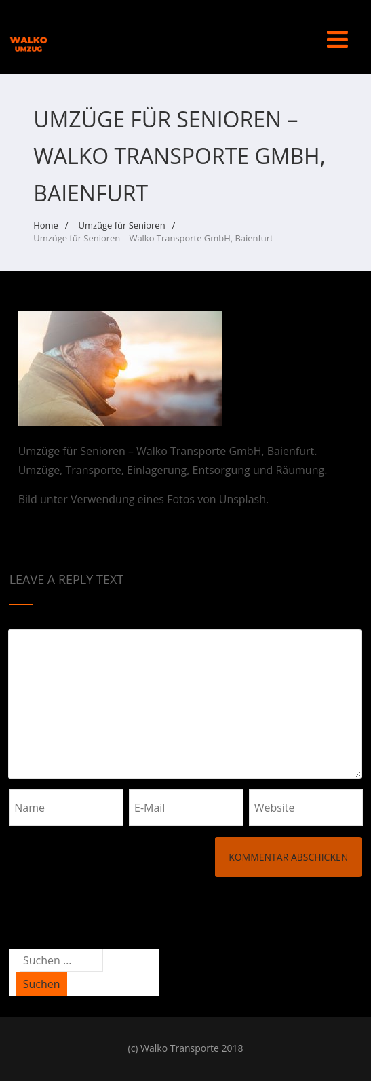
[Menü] (337, 39)
